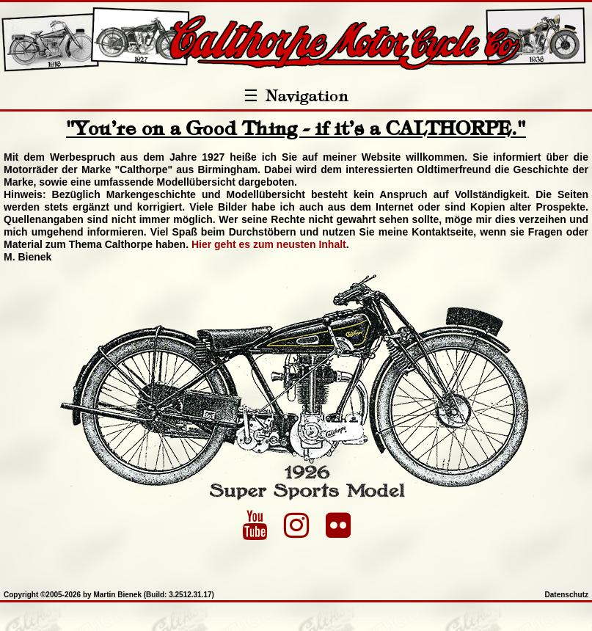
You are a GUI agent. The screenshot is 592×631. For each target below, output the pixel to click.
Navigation (296, 97)
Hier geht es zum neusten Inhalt (268, 244)
